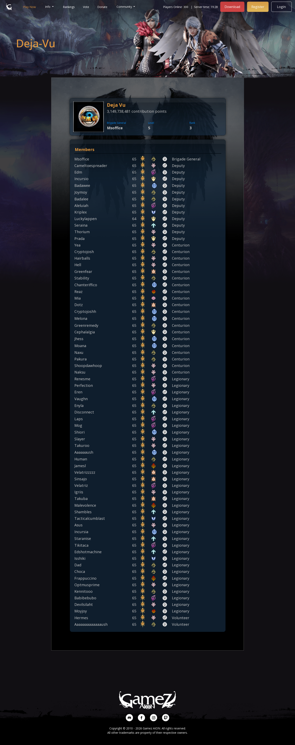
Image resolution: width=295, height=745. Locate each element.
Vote (86, 7)
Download (232, 7)
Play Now (29, 7)
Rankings (69, 7)
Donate (102, 7)
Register (257, 7)
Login (281, 7)
